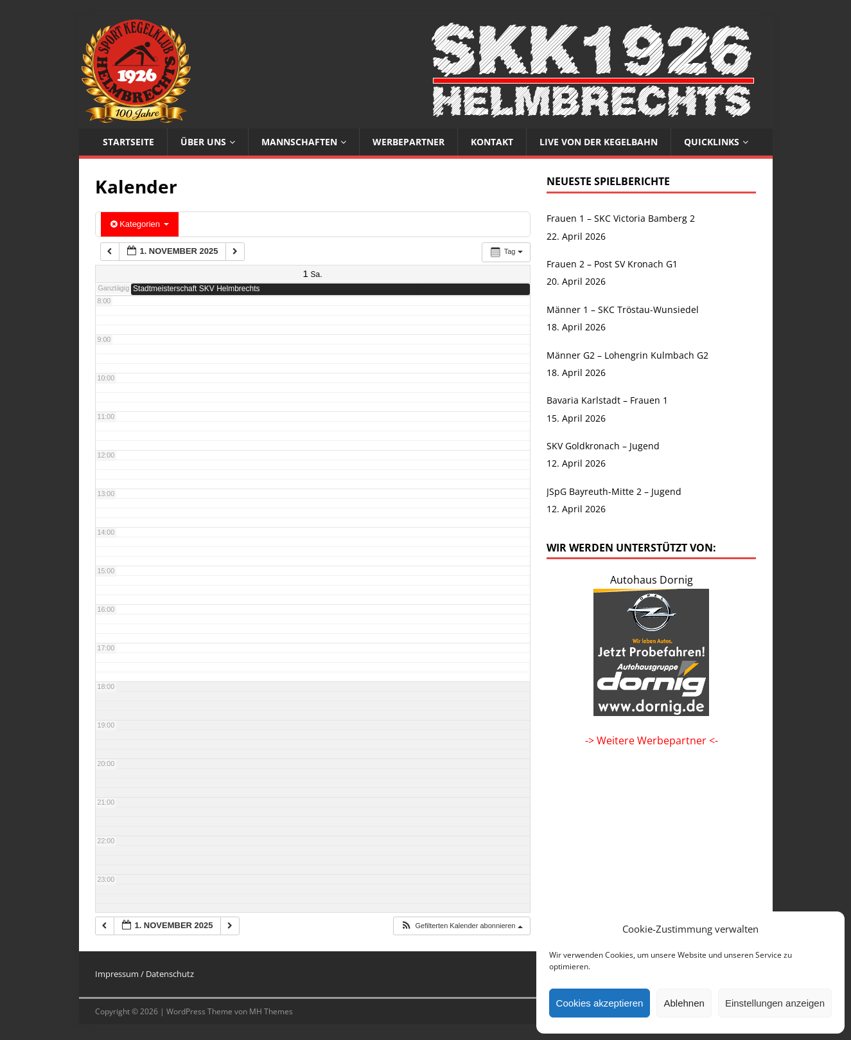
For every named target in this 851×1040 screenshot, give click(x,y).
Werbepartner (408, 142)
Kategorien (139, 224)
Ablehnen (683, 1003)
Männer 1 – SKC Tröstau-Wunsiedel (623, 309)
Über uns (203, 142)
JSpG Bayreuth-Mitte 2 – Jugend (614, 491)
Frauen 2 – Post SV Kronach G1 (612, 264)
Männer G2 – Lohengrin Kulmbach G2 (627, 355)
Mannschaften (299, 142)
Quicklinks (711, 142)
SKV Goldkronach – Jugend (603, 446)
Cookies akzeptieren (600, 1003)
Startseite (128, 142)
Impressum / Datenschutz (144, 974)
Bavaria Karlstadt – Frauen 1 (607, 400)
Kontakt (492, 142)
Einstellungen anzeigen (775, 1003)
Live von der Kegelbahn (599, 142)
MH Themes (271, 1011)
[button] (461, 926)
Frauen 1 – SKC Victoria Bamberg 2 (621, 218)
